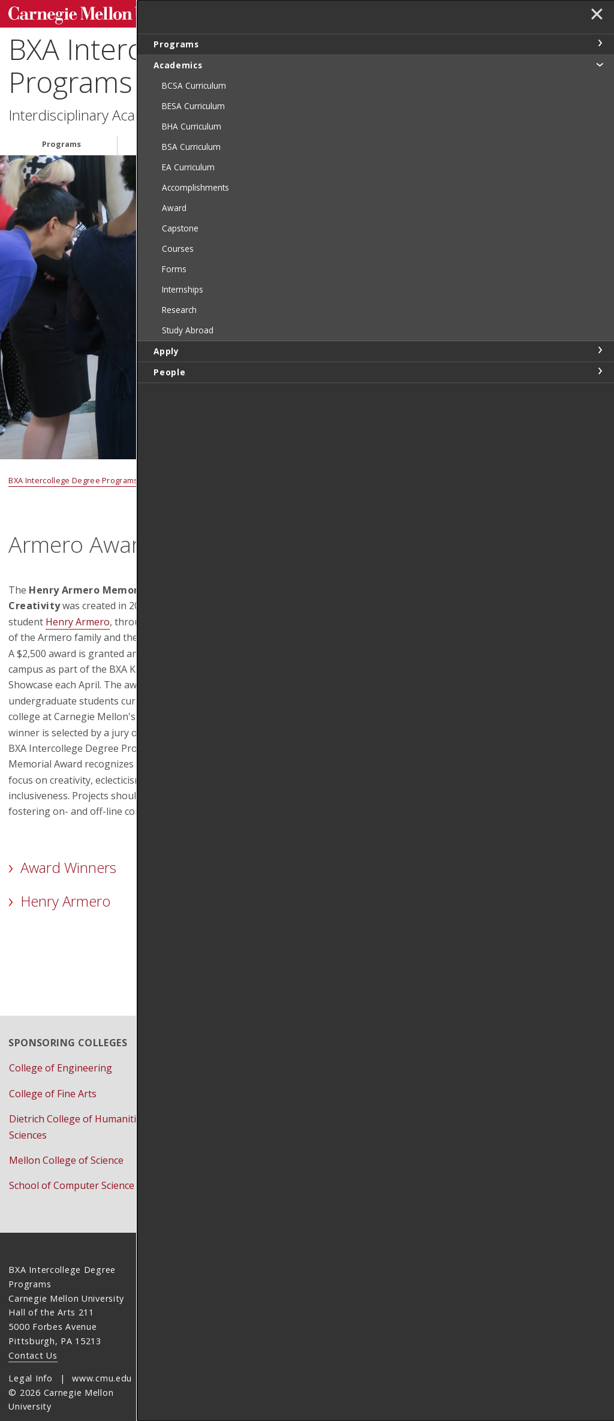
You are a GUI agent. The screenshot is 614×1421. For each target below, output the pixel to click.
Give (232, 1121)
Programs (61, 139)
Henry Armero (78, 617)
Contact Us (32, 1332)
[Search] (373, 11)
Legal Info (30, 1354)
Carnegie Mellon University (98, 13)
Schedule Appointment (273, 1146)
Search (417, 11)
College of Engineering (60, 1045)
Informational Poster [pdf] (351, 844)
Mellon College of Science (66, 1136)
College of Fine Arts (53, 1070)
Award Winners (68, 863)
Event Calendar (256, 1070)
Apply (280, 139)
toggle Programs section (600, 43)
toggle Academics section (600, 64)
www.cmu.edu (102, 1354)
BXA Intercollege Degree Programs (164, 61)
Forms (236, 1096)
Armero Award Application (337, 944)
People (379, 139)
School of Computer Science (71, 1162)
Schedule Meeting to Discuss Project (351, 894)
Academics (175, 139)
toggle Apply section (600, 350)
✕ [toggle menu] (594, 17)
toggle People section (600, 371)
